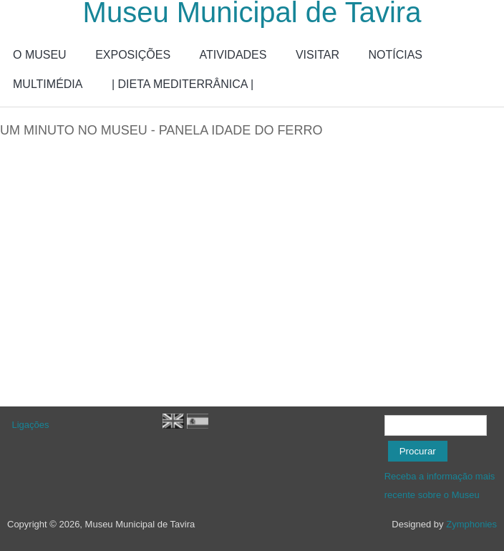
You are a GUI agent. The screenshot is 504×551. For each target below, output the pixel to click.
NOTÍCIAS (395, 55)
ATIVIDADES (233, 55)
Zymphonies (471, 524)
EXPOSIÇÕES (132, 55)
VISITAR (317, 55)
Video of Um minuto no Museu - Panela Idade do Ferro (229, 272)
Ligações (30, 424)
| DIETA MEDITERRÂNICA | (182, 84)
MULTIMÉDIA (47, 84)
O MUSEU (40, 55)
